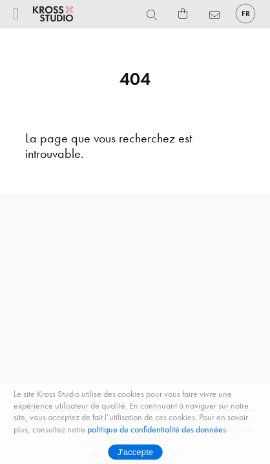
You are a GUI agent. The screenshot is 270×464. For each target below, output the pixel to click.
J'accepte (135, 453)
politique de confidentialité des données (156, 430)
